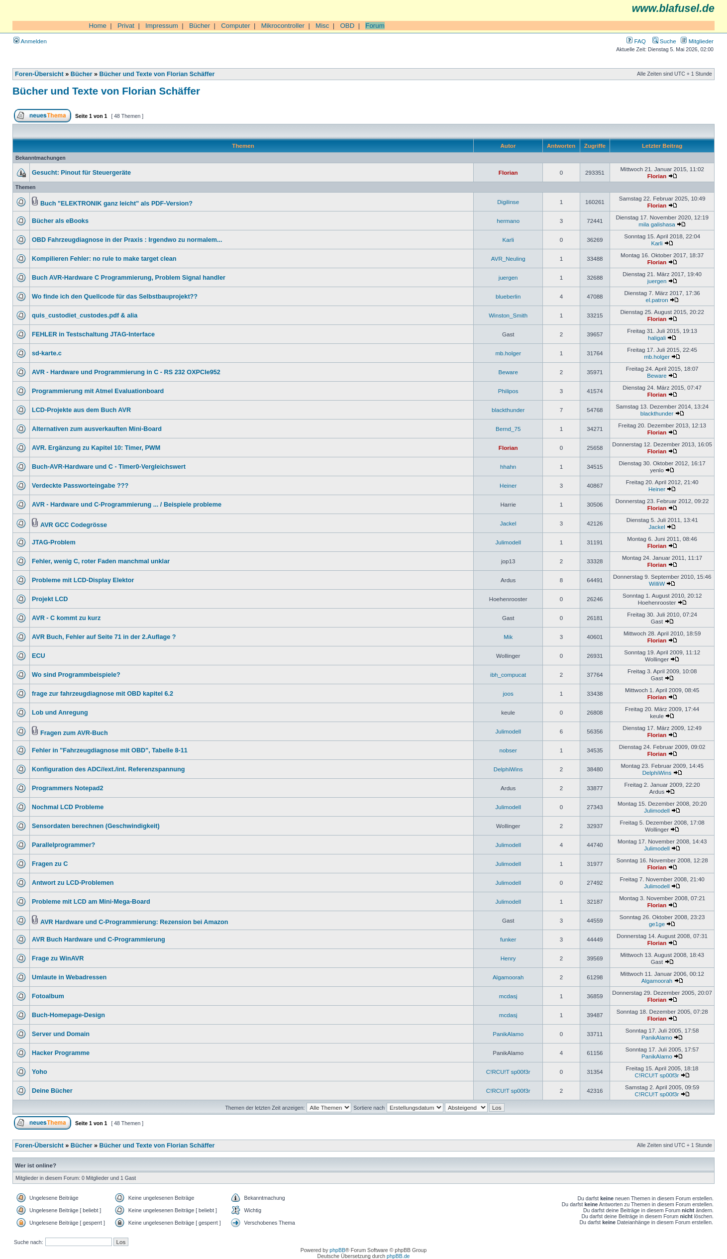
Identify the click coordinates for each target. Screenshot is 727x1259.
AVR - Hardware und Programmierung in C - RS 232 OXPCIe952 (126, 372)
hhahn (508, 466)
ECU (38, 655)
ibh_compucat (508, 674)
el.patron (656, 300)
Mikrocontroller (283, 25)
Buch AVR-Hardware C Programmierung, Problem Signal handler (128, 277)
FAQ (635, 41)
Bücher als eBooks (60, 220)
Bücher (199, 25)
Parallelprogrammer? (63, 844)
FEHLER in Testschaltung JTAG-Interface (93, 334)
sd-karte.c (47, 353)
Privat (125, 25)
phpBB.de (398, 1256)
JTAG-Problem (54, 542)
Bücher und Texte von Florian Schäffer (157, 74)
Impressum (161, 25)
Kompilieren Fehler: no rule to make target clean (104, 258)
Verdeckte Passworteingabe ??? (80, 485)
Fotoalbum (48, 996)
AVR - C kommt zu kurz (66, 618)
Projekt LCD (50, 599)
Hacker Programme (61, 1052)
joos (508, 693)
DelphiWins (508, 769)
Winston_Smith (508, 315)
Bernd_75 (508, 428)
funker (508, 939)
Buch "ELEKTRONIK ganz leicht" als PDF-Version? (116, 203)
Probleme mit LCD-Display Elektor (83, 580)
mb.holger (508, 353)
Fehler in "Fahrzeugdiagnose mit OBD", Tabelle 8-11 (110, 750)
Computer (235, 25)
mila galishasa (656, 224)
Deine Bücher (52, 1090)
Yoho (39, 1071)
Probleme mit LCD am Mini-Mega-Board (91, 901)
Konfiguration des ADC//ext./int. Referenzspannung (108, 769)
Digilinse (508, 202)
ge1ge (657, 924)
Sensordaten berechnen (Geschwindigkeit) (96, 826)
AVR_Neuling (508, 258)
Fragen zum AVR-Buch (74, 733)
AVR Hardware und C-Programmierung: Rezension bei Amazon (134, 922)
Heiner (508, 485)
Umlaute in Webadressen (69, 977)
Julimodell (508, 542)
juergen (508, 277)
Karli (508, 239)
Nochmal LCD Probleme (68, 807)
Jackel (508, 523)
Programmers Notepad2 (67, 788)
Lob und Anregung (60, 712)
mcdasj (508, 996)
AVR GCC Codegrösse (73, 525)
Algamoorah (508, 977)
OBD (347, 25)
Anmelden (30, 41)
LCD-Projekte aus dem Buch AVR (81, 410)
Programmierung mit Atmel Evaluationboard (98, 391)
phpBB (337, 1250)
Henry (508, 958)
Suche (664, 41)
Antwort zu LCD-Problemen (73, 882)
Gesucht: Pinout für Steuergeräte (81, 172)
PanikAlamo (508, 1034)
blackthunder (508, 410)
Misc (322, 25)
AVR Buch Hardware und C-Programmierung (98, 939)
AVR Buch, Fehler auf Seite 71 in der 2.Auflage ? (104, 636)
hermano (508, 220)
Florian (508, 172)
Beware (508, 372)
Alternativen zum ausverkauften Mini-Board (97, 428)
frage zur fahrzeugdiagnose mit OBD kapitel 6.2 (102, 693)
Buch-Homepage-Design (68, 1015)
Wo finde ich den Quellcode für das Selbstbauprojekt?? (115, 296)
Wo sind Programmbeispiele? (76, 674)
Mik (508, 636)
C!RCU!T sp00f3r (508, 1071)
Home (97, 25)
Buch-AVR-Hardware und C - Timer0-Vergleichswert (109, 466)
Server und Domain (61, 1034)
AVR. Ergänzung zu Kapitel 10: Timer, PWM (96, 447)
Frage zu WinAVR (58, 958)
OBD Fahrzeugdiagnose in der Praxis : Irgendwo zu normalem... (127, 239)
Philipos (508, 391)
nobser (508, 750)
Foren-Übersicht (39, 74)
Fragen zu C (50, 863)
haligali (657, 337)
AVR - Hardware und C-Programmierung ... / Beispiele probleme (126, 504)
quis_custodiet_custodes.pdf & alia (84, 315)
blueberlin (508, 296)
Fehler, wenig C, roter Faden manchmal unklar (101, 561)
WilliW (657, 583)
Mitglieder (697, 41)
